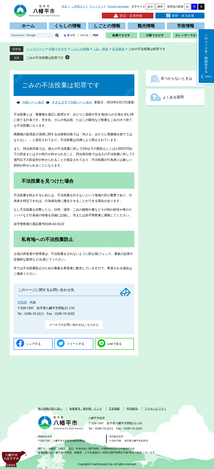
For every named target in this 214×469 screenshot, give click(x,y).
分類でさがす (155, 35)
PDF (96, 35)
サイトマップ (98, 6)
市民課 (22, 302)
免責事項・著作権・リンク (85, 408)
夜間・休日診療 (180, 15)
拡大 (150, 6)
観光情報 (146, 25)
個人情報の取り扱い (50, 408)
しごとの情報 (107, 25)
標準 (160, 6)
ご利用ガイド (79, 6)
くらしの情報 (67, 25)
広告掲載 (114, 408)
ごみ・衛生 (100, 49)
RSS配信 (132, 408)
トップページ (35, 49)
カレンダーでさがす (188, 35)
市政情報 (185, 25)
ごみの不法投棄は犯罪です (45, 57)
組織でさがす (121, 35)
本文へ (66, 6)
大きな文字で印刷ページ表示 (72, 102)
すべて (71, 35)
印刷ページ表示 (33, 102)
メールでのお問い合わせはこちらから (74, 324)
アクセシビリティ (155, 408)
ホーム (28, 25)
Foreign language (118, 6)
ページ (84, 35)
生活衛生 (118, 49)
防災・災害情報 (128, 15)
